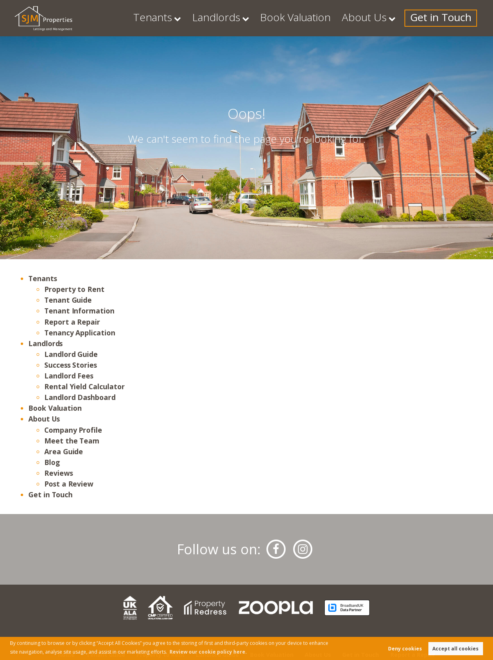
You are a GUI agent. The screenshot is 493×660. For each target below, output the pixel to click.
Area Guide (63, 451)
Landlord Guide (71, 354)
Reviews (58, 473)
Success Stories (70, 365)
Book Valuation (339, 18)
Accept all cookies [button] (455, 648)
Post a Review (68, 484)
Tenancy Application (79, 332)
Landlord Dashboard (80, 397)
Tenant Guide (68, 300)
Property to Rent (74, 289)
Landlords (277, 18)
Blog (52, 462)
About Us (390, 18)
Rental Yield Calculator (84, 386)
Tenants (227, 18)
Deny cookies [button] (405, 648)
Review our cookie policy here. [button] (208, 651)
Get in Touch (450, 18)
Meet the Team (71, 440)
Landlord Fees (68, 375)
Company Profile (73, 430)
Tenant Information (79, 310)
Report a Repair (72, 322)
